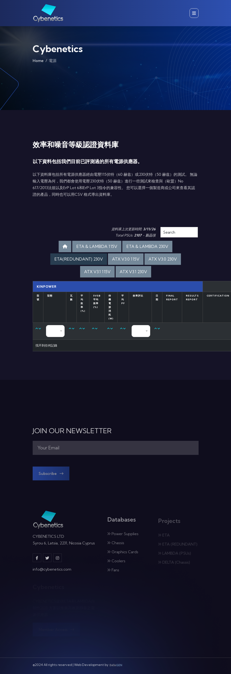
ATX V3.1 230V (133, 271)
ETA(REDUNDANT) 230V (78, 259)
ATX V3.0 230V (163, 259)
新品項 (150, 235)
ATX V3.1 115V (97, 271)
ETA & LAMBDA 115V (96, 246)
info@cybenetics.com (52, 572)
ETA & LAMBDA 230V (147, 246)
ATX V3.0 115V (125, 259)
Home (38, 62)
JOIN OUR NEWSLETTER (72, 431)
